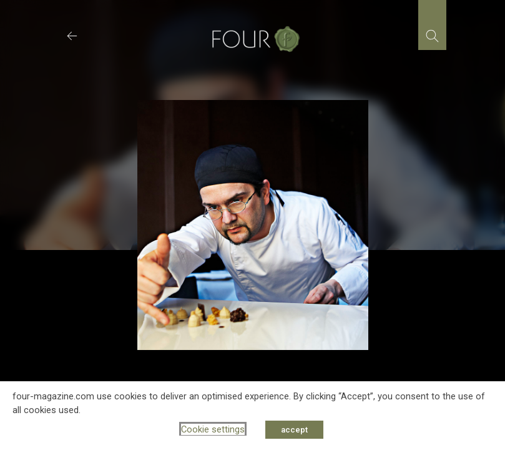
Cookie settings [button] (213, 429)
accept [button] (294, 429)
